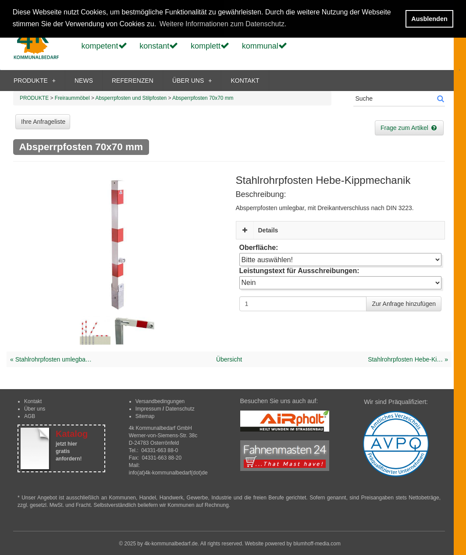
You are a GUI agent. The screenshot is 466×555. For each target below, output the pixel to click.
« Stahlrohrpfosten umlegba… (51, 359)
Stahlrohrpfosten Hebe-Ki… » (408, 359)
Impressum (148, 409)
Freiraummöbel (72, 98)
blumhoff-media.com (317, 544)
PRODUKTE (35, 80)
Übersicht (229, 359)
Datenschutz (179, 409)
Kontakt (33, 401)
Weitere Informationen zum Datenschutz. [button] (223, 24)
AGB (29, 416)
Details (268, 230)
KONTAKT (245, 80)
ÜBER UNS (192, 80)
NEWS (84, 80)
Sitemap (145, 416)
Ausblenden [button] (429, 18)
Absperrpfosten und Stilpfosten (131, 98)
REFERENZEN (132, 80)
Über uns (34, 409)
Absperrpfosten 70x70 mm (202, 98)
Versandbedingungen (160, 401)
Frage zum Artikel (409, 127)
